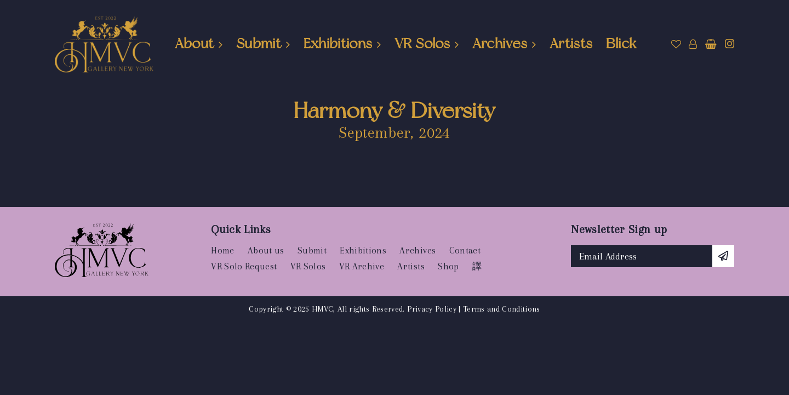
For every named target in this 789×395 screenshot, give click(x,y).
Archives (500, 43)
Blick (621, 43)
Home (222, 250)
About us (266, 250)
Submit (258, 43)
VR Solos (422, 43)
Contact (465, 250)
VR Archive (361, 266)
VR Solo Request (244, 266)
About (194, 43)
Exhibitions (338, 43)
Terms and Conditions (501, 308)
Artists (571, 43)
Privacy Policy (431, 308)
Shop (448, 266)
